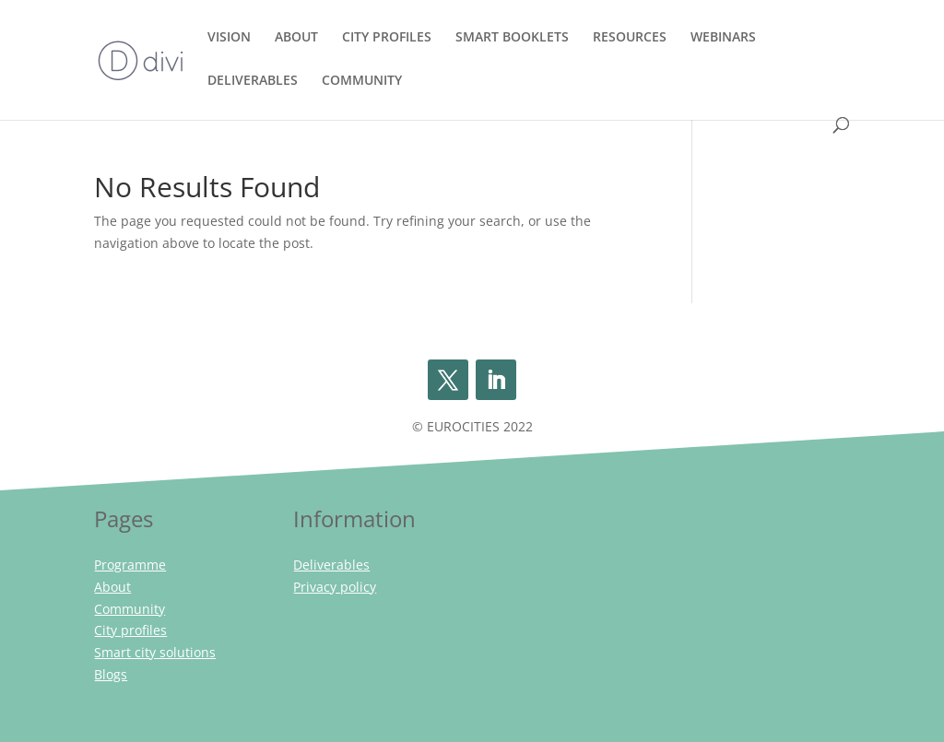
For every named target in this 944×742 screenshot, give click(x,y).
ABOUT (296, 37)
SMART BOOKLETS (512, 37)
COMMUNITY (362, 81)
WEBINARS (723, 37)
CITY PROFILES (386, 37)
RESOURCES (630, 37)
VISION (229, 37)
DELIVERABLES (252, 81)
